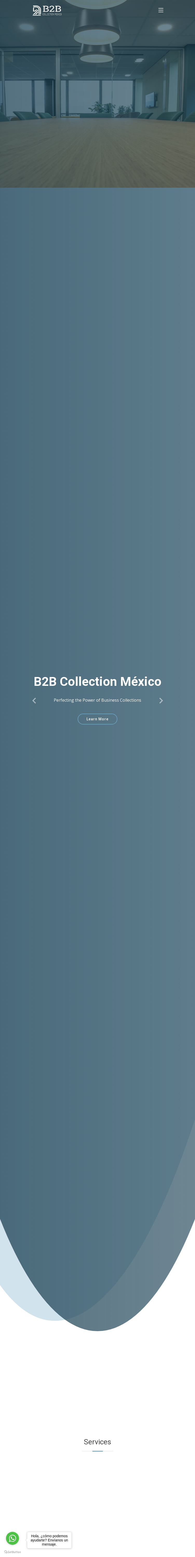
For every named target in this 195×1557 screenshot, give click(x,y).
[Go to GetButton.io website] (12, 1551)
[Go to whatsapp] (12, 1538)
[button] (35, 700)
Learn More (97, 719)
